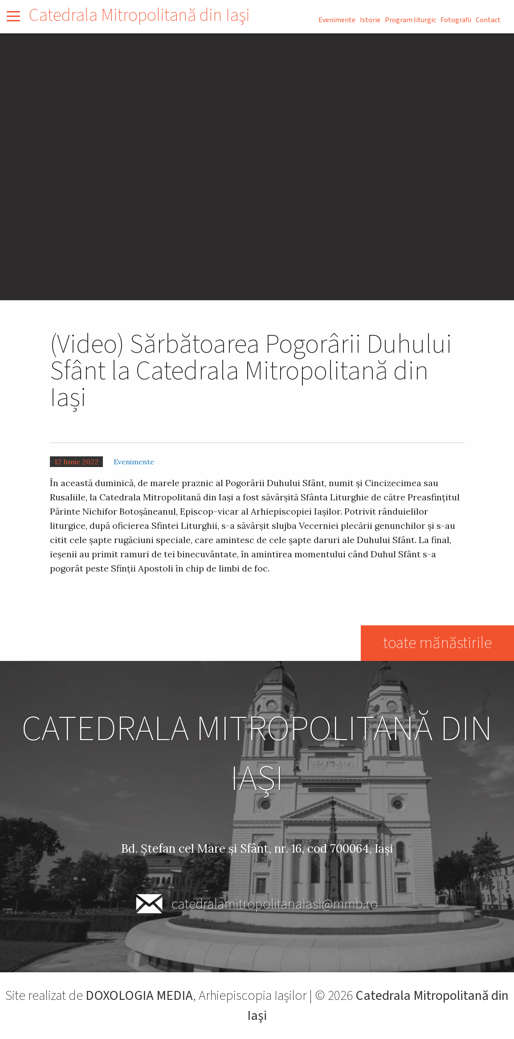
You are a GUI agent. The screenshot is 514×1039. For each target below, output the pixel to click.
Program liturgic (410, 20)
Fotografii (456, 20)
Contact (488, 20)
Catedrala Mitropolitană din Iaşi (139, 15)
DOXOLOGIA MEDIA (139, 995)
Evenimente (336, 20)
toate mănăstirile (437, 643)
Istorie (370, 20)
